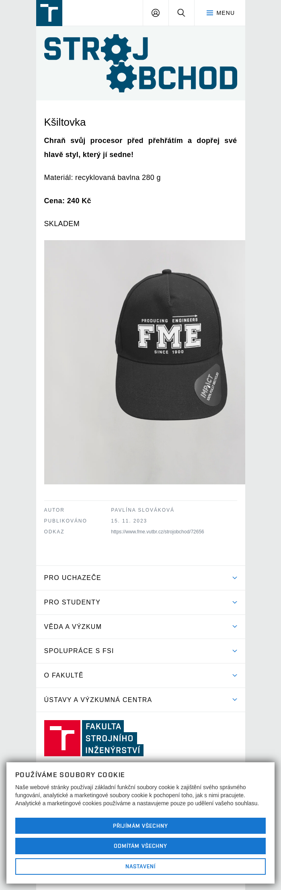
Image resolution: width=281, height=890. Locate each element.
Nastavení (140, 866)
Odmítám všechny (141, 846)
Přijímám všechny (140, 826)
